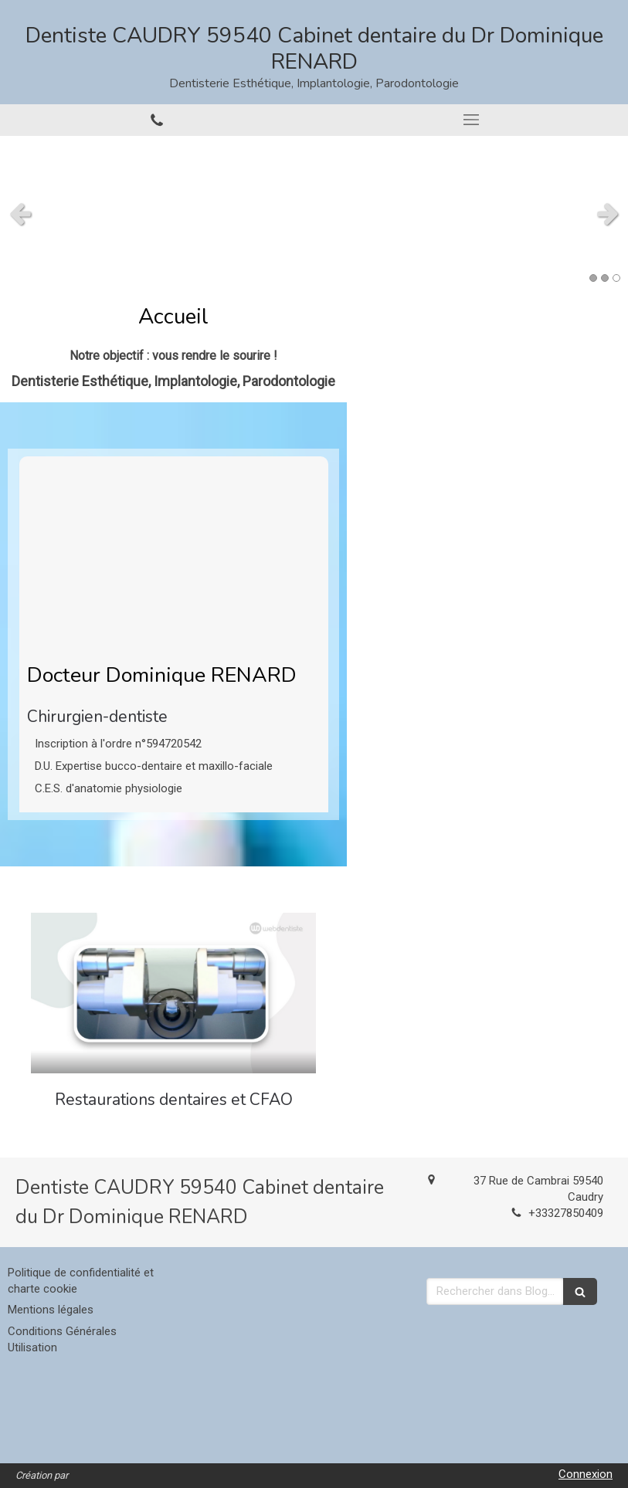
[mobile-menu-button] (471, 119)
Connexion (585, 1474)
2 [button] (605, 278)
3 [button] (616, 278)
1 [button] (593, 278)
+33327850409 (565, 1213)
